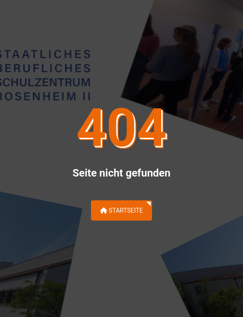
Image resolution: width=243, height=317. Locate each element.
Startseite (121, 210)
